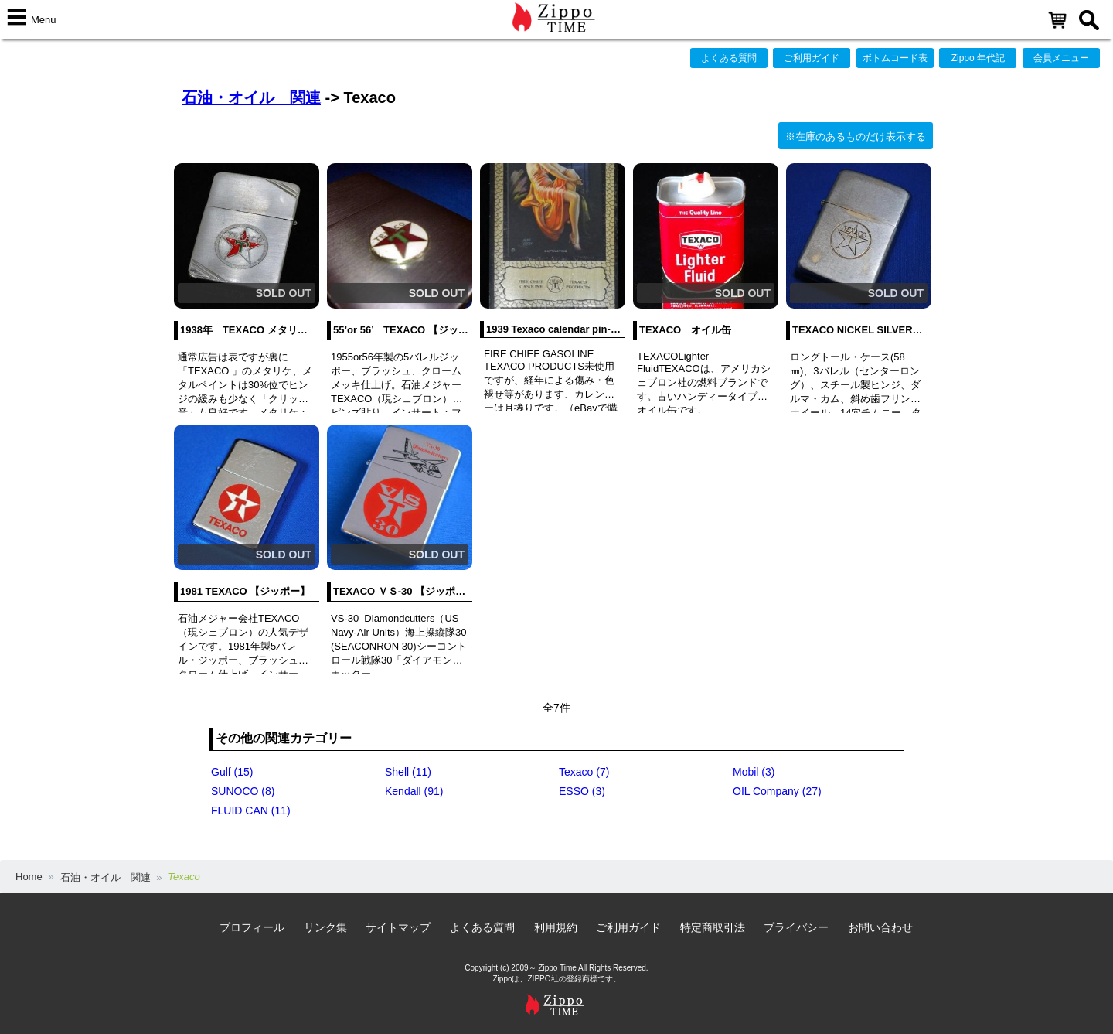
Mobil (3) (753, 772)
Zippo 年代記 (978, 58)
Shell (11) (408, 772)
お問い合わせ (880, 927)
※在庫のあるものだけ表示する (855, 136)
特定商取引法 (712, 927)
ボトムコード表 (895, 58)
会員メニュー (1061, 58)
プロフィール (252, 927)
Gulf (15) (232, 772)
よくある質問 (729, 58)
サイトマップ (398, 927)
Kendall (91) (414, 791)
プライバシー (796, 927)
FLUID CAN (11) (251, 810)
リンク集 (325, 927)
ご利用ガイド (811, 58)
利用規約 (555, 927)
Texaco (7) (584, 772)
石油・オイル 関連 (251, 97)
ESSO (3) (582, 791)
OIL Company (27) (777, 791)
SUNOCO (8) (242, 791)
